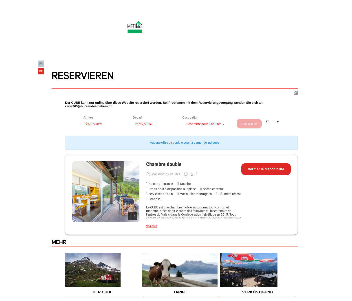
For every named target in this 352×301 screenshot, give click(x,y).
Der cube (105, 55)
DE (41, 71)
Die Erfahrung (78, 55)
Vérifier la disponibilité (266, 169)
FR (41, 63)
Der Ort (127, 55)
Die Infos (149, 55)
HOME (53, 55)
